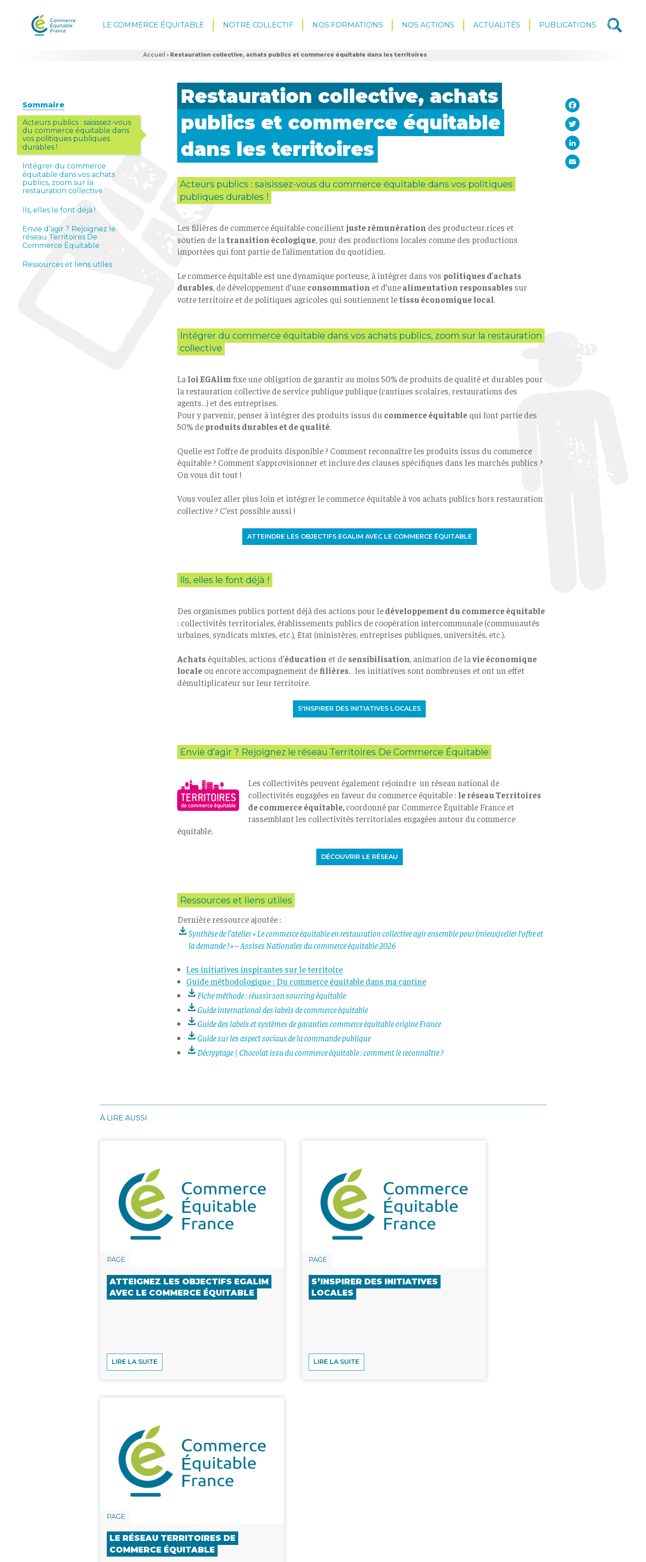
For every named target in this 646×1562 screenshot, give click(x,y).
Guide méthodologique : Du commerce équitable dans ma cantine (306, 984)
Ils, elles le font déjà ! (59, 214)
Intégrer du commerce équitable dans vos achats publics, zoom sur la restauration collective (68, 182)
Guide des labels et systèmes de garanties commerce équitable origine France (319, 1027)
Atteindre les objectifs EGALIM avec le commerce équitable (359, 540)
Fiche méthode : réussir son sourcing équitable (271, 999)
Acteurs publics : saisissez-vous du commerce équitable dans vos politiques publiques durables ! (76, 138)
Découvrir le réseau (359, 861)
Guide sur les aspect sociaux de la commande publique (284, 1041)
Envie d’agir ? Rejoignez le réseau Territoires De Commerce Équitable (69, 241)
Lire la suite (134, 1436)
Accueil (154, 58)
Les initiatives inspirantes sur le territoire (264, 973)
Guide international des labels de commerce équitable (282, 1013)
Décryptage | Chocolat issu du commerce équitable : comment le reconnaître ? (321, 1055)
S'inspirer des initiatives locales (359, 712)
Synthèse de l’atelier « (365, 943)
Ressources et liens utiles (67, 268)
